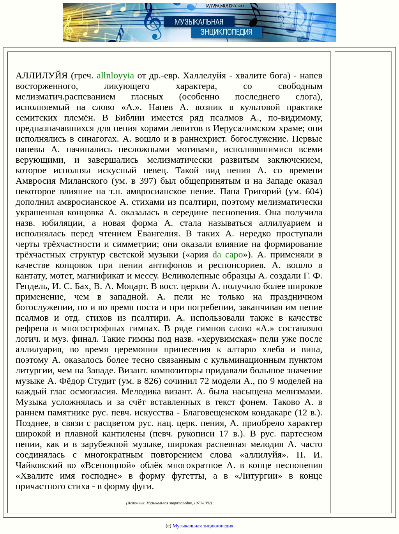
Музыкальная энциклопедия (203, 526)
